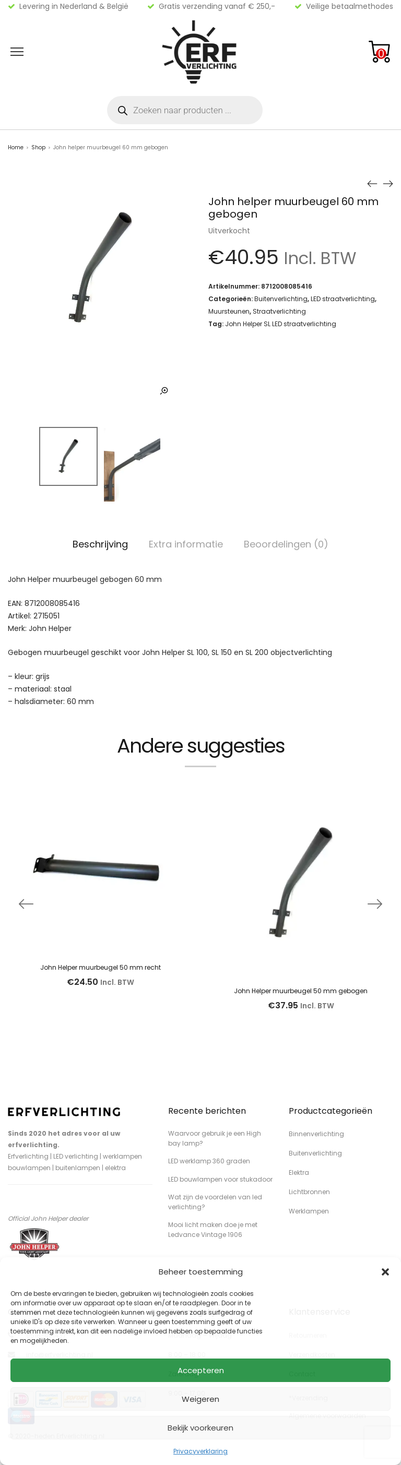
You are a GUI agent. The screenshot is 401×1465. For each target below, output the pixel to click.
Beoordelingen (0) (286, 544)
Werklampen (309, 1211)
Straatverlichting (279, 311)
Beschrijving (100, 544)
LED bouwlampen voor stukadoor (220, 1179)
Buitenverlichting (281, 298)
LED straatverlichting (343, 298)
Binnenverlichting (316, 1133)
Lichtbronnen (309, 1191)
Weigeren (200, 1398)
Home (15, 147)
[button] (385, 1272)
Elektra (299, 1172)
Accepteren (201, 1370)
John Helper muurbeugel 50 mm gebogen (301, 990)
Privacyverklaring (200, 1451)
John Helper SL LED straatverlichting (280, 323)
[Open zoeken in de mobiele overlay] (185, 110)
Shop (38, 147)
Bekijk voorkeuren (200, 1427)
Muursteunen (229, 311)
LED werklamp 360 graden (209, 1161)
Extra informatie (186, 544)
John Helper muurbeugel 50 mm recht (100, 967)
